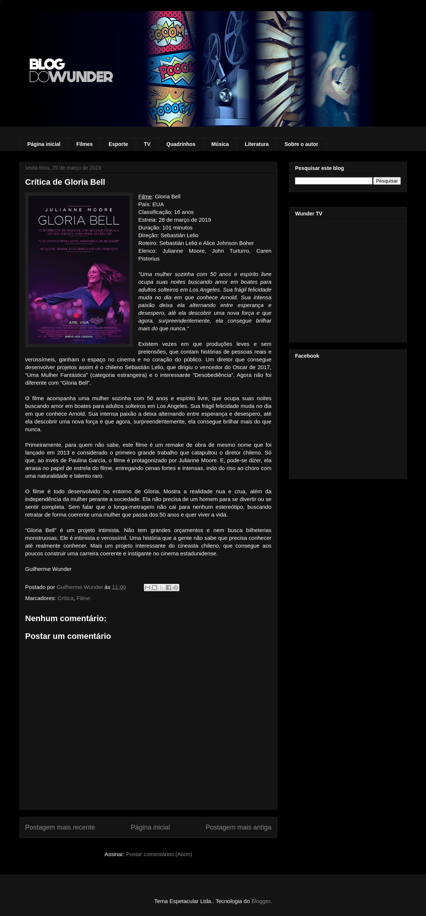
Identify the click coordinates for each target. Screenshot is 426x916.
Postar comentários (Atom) (159, 854)
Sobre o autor (301, 144)
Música (220, 144)
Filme (83, 598)
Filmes (84, 144)
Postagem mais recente (60, 827)
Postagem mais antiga (238, 827)
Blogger (260, 901)
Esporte (118, 144)
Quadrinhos (181, 144)
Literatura (257, 144)
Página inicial (43, 144)
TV (147, 144)
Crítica (66, 598)
